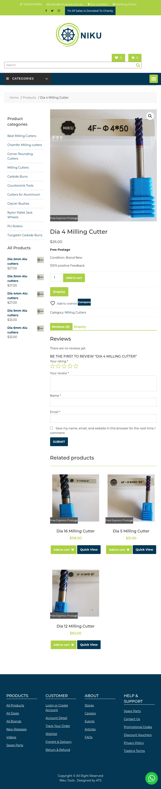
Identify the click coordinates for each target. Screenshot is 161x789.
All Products (15, 705)
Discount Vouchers (138, 735)
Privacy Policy (134, 743)
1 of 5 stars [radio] (52, 366)
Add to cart (74, 277)
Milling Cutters (75, 312)
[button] (153, 79)
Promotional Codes (138, 727)
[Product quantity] (56, 278)
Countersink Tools (20, 185)
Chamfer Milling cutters (24, 145)
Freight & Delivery (58, 742)
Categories (20, 78)
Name (55, 396)
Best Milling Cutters (21, 136)
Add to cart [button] (62, 549)
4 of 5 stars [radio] (70, 366)
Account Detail (56, 718)
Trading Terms (134, 751)
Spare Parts (14, 745)
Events (90, 721)
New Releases (16, 729)
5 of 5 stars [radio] (75, 366)
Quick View (88, 549)
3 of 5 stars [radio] (64, 366)
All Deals (12, 713)
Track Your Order (57, 726)
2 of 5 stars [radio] (58, 366)
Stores (89, 705)
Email (55, 412)
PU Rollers (14, 226)
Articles (90, 729)
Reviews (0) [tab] (61, 327)
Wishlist (51, 734)
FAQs (88, 737)
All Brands (13, 721)
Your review (59, 373)
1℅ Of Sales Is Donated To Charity (90, 10)
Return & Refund (57, 750)
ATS (98, 780)
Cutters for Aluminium (23, 194)
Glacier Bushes (18, 203)
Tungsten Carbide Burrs (24, 235)
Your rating (59, 361)
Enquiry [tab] (80, 327)
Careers (90, 713)
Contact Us (132, 719)
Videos (11, 737)
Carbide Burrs (17, 176)
